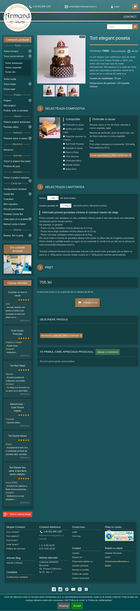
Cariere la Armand (80, 578)
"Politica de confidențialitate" (100, 600)
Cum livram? (12, 540)
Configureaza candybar (15, 189)
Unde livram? (12, 544)
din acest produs (67, 198)
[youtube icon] (73, 589)
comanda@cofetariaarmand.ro (81, 6)
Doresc (43, 198)
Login (115, 6)
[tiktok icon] (86, 589)
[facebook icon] (54, 589)
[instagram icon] (60, 589)
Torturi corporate (13, 67)
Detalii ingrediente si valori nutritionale (109, 155)
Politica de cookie (80, 574)
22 (75, 205)
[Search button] (135, 26)
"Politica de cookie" (77, 600)
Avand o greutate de (48, 205)
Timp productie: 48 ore (124, 51)
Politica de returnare (15, 548)
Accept (77, 605)
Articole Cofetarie (14, 563)
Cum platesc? (12, 536)
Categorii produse (17, 39)
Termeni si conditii (80, 570)
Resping (63, 605)
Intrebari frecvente (113, 553)
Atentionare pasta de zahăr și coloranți (60, 335)
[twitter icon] (80, 589)
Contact (130, 16)
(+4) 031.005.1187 (51, 531)
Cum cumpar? (13, 532)
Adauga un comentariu (107, 352)
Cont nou (76, 536)
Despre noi (77, 557)
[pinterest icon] (67, 589)
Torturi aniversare (13, 63)
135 (91, 205)
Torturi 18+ (10, 72)
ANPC (108, 557)
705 (42, 282)
